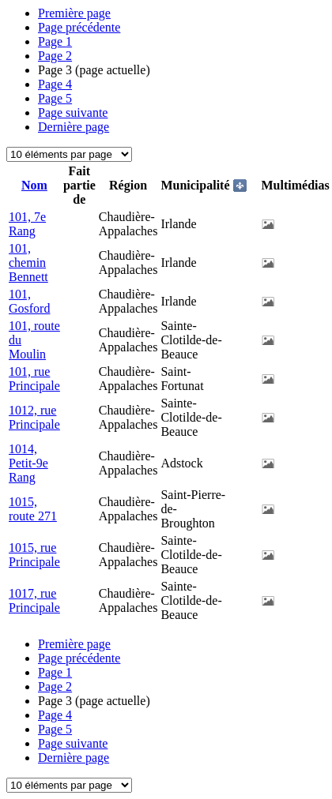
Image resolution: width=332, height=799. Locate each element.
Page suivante (73, 112)
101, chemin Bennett (28, 262)
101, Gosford (29, 301)
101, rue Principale (34, 378)
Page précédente (79, 27)
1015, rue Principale (34, 554)
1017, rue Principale (34, 600)
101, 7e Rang (27, 224)
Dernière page (73, 126)
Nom (34, 185)
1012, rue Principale (34, 417)
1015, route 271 (33, 509)
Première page (74, 13)
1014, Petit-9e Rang (28, 463)
